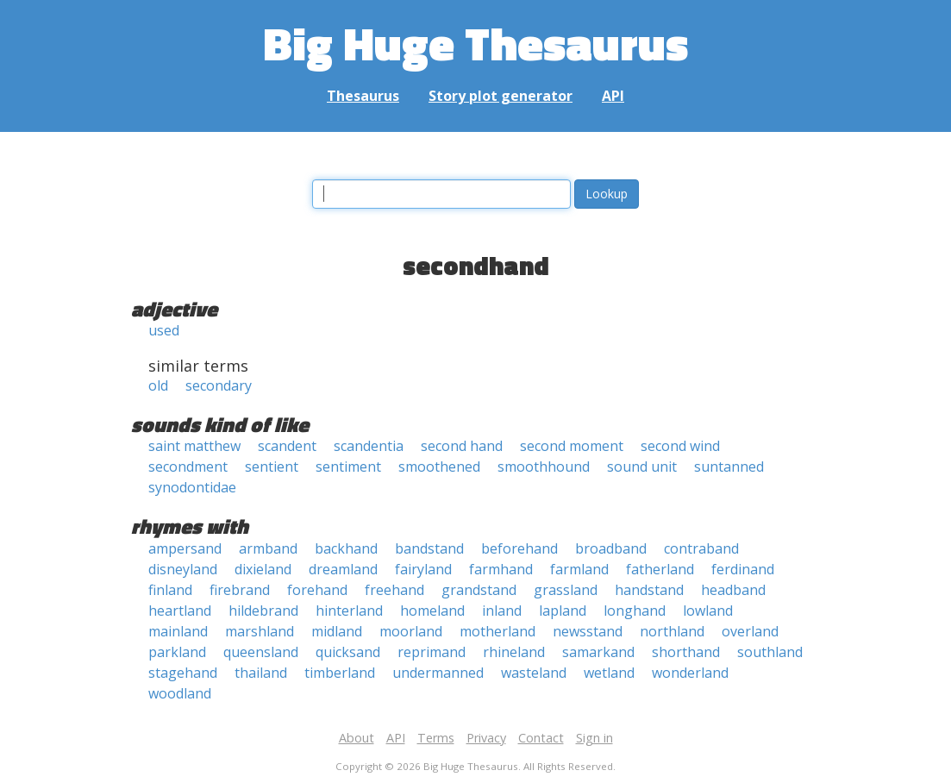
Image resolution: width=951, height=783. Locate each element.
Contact (541, 738)
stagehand (182, 672)
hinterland (349, 610)
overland (750, 631)
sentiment (348, 466)
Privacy (486, 738)
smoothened (439, 466)
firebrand (240, 589)
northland (672, 631)
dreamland (343, 569)
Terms (435, 738)
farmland (579, 569)
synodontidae (192, 487)
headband (733, 589)
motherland (497, 631)
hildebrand (263, 610)
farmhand (501, 569)
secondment (188, 466)
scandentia (369, 445)
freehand (394, 589)
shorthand (686, 651)
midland (336, 631)
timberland (339, 672)
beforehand (519, 548)
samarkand (598, 651)
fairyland (423, 569)
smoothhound (543, 466)
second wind (680, 445)
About (356, 738)
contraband (701, 548)
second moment (571, 445)
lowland (708, 610)
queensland (260, 651)
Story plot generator (500, 95)
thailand (261, 672)
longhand (635, 610)
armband (268, 548)
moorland (410, 631)
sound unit (642, 466)
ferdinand (742, 569)
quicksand (348, 651)
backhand (346, 548)
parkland (177, 651)
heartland (179, 610)
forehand (317, 589)
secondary (218, 385)
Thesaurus (363, 95)
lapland (562, 610)
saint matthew (194, 445)
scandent (287, 445)
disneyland (182, 569)
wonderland (690, 672)
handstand (649, 589)
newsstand (588, 631)
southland (770, 651)
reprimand (431, 651)
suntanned (729, 466)
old (158, 385)
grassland (566, 589)
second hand (462, 445)
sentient (271, 466)
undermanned (438, 672)
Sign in (594, 738)
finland (170, 589)
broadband (611, 548)
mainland (178, 631)
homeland (432, 610)
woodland (179, 693)
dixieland (263, 569)
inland (502, 610)
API (613, 95)
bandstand (429, 548)
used (163, 330)
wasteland (533, 672)
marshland (259, 631)
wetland (609, 672)
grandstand (478, 589)
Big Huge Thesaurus (475, 42)
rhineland (514, 651)
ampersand (185, 548)
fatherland (660, 569)
